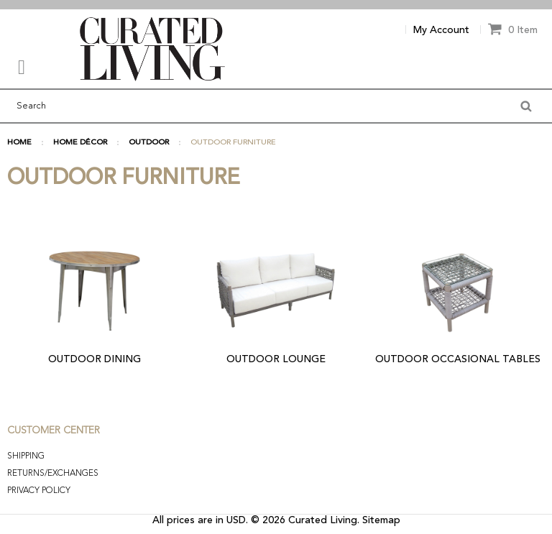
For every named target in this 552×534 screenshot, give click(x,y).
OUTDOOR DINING (94, 359)
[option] (276, 4)
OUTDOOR (149, 143)
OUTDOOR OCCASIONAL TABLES (457, 359)
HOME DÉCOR (80, 143)
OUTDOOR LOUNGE (276, 359)
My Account (441, 30)
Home (19, 143)
